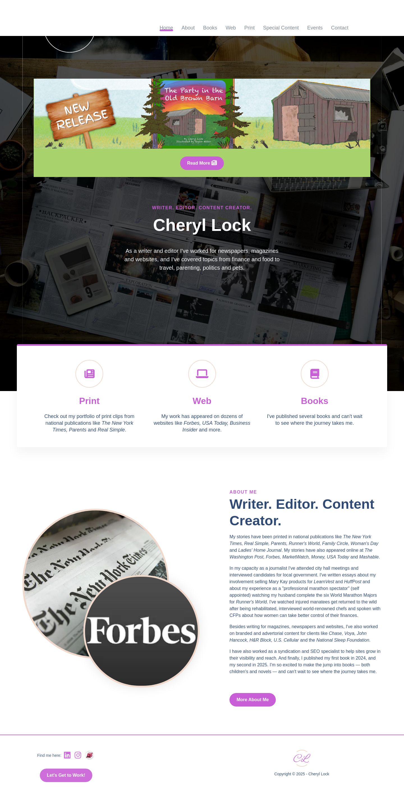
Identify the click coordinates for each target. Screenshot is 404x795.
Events (315, 28)
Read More (202, 163)
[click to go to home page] (65, 27)
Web (231, 28)
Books (210, 28)
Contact (339, 28)
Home (166, 28)
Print (249, 28)
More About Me (253, 699)
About (188, 28)
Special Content (281, 28)
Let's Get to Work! (66, 775)
